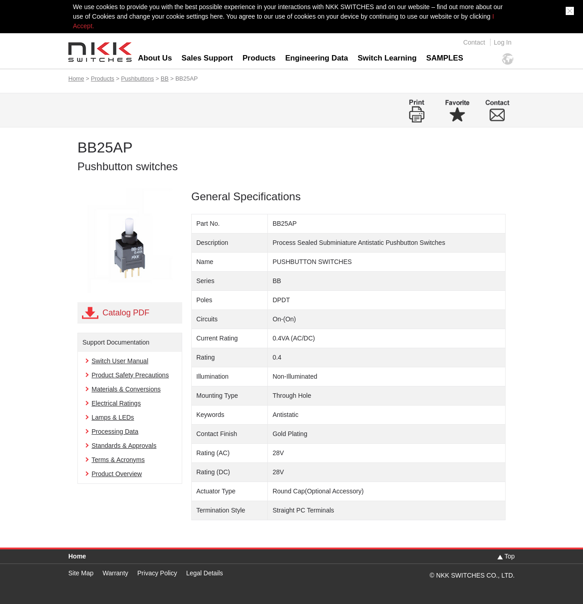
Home (76, 78)
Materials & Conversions (126, 389)
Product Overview (117, 473)
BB (165, 78)
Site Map (80, 573)
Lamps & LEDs (113, 417)
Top (509, 556)
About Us (155, 58)
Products (259, 58)
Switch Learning (387, 58)
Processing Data (115, 431)
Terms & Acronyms (118, 459)
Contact (474, 42)
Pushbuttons (137, 78)
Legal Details (204, 573)
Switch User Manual (120, 361)
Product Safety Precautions (130, 375)
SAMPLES (444, 58)
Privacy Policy (157, 573)
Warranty (115, 573)
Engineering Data (316, 58)
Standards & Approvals (124, 445)
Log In (502, 42)
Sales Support (207, 58)
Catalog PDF (125, 312)
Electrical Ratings (116, 403)
